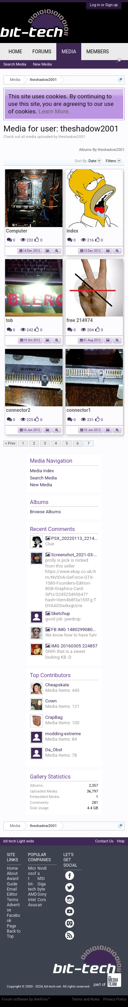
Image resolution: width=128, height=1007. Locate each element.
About (12, 873)
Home (15, 51)
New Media (41, 484)
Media (68, 51)
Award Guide (12, 881)
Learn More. (54, 111)
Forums (42, 51)
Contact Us (104, 841)
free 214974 (80, 320)
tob (9, 320)
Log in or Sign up (104, 5)
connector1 (79, 410)
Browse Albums (45, 511)
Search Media (43, 477)
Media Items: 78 (61, 755)
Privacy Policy (114, 999)
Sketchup (57, 613)
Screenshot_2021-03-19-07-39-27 (71, 554)
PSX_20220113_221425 (71, 538)
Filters (113, 160)
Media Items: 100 (62, 722)
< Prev (10, 443)
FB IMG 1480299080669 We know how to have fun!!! (71, 629)
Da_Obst (53, 749)
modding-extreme (63, 733)
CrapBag (54, 717)
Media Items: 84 (61, 739)
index (72, 231)
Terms (12, 899)
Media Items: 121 (62, 706)
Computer (16, 231)
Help (121, 841)
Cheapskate (57, 684)
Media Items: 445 (62, 690)
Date (94, 160)
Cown (51, 700)
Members (97, 51)
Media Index (42, 470)
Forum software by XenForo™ (26, 999)
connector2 (18, 410)
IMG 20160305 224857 (71, 645)
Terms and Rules (86, 999)
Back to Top (13, 934)
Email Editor (12, 892)
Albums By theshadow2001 (102, 150)
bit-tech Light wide (18, 841)
